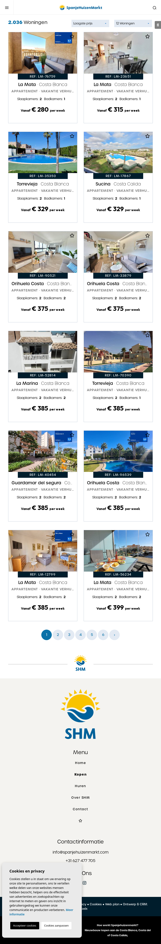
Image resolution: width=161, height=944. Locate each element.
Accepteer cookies (24, 925)
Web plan (112, 904)
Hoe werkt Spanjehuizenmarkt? (117, 925)
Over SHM (80, 798)
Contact (80, 809)
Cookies (96, 904)
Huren (80, 786)
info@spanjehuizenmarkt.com (81, 852)
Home (80, 763)
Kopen (80, 774)
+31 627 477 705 (80, 860)
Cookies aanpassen (56, 925)
